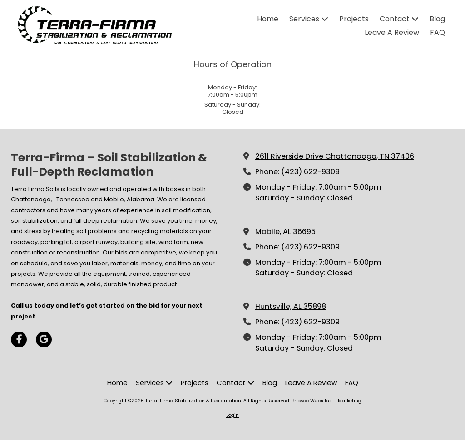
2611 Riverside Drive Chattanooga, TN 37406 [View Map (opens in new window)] (334, 156)
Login (232, 415)
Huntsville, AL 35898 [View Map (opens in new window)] (290, 306)
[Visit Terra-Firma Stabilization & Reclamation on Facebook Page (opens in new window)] (19, 339)
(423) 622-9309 (310, 171)
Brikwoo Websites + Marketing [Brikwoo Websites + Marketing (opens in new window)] (326, 400)
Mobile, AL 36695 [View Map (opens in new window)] (285, 231)
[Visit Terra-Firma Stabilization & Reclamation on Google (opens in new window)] (44, 339)
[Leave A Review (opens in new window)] (392, 33)
